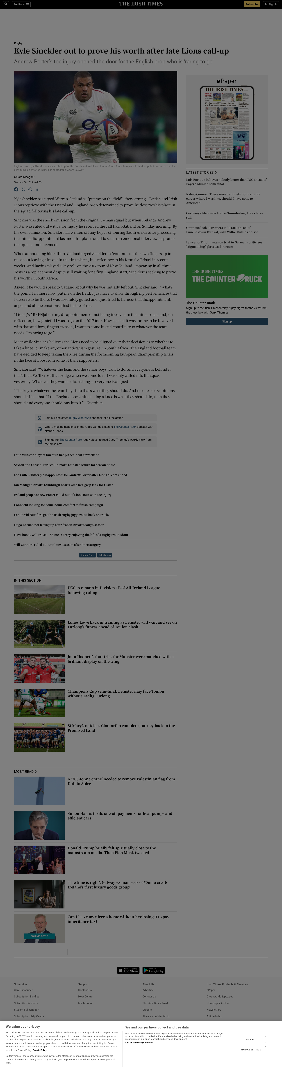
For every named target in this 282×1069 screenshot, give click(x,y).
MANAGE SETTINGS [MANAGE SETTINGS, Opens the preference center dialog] (251, 1049)
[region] (141, 1045)
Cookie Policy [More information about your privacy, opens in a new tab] (40, 1050)
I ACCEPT (251, 1039)
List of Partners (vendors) (139, 1042)
